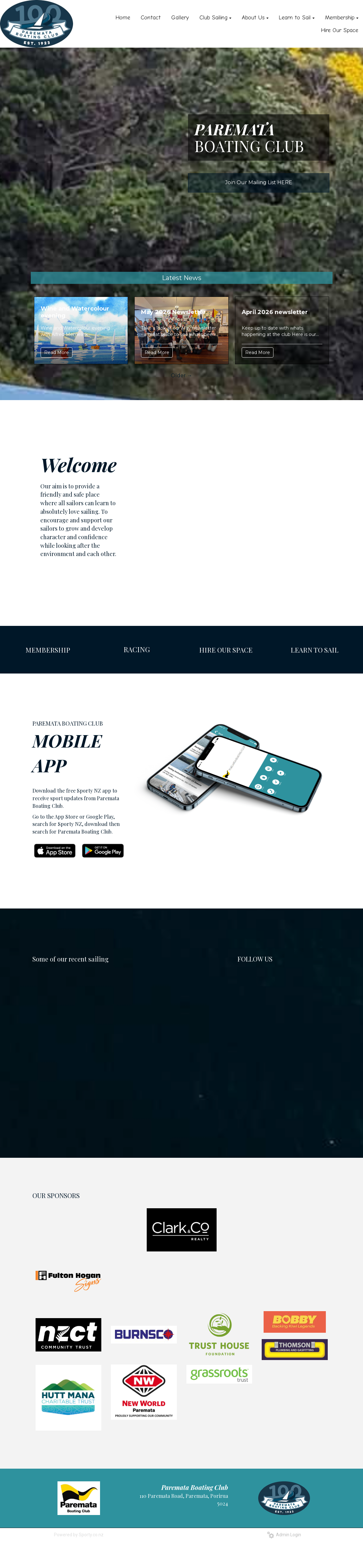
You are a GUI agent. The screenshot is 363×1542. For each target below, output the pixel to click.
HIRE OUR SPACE (225, 649)
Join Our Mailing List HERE (258, 182)
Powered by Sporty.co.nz (79, 1534)
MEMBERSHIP (47, 649)
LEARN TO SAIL (315, 649)
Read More (56, 352)
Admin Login (284, 1534)
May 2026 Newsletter (173, 312)
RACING (137, 649)
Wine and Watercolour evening (75, 312)
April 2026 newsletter (275, 312)
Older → (181, 375)
